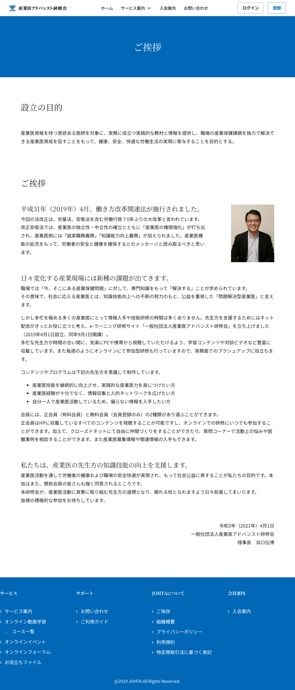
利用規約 (165, 641)
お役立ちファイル (23, 662)
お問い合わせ (196, 8)
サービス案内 (133, 8)
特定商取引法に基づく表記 (184, 652)
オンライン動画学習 (25, 621)
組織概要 (165, 621)
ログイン (251, 8)
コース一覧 (23, 631)
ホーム (107, 8)
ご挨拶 (163, 611)
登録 (277, 8)
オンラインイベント (25, 641)
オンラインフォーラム (28, 651)
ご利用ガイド (94, 621)
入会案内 (168, 8)
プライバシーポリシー (179, 631)
